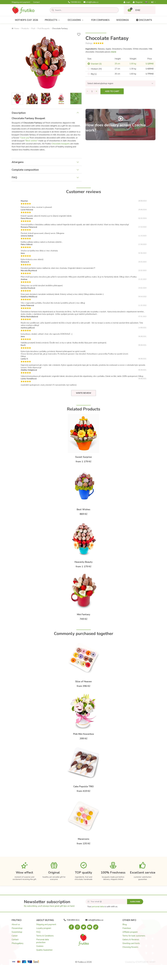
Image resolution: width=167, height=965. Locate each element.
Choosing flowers (130, 947)
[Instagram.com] (77, 927)
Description (19, 113)
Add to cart (112, 91)
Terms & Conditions (45, 935)
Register (138, 2)
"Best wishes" (31, 140)
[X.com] (83, 927)
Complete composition (25, 170)
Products (53, 20)
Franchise (126, 928)
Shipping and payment (21, 2)
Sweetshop (17, 932)
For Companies (100, 20)
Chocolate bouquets (61, 143)
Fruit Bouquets (44, 28)
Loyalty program (43, 928)
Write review (83, 393)
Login (127, 2)
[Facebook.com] (71, 927)
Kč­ (152, 2)
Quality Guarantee (44, 949)
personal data (98, 906)
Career (15, 935)
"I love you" (25, 137)
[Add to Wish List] (78, 34)
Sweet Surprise (83, 457)
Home (15, 28)
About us (16, 924)
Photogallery (17, 943)
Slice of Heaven (83, 681)
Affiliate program (130, 932)
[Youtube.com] (89, 927)
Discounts (144, 20)
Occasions (76, 20)
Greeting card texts (131, 943)
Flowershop (17, 928)
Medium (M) (96, 68)
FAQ (14, 177)
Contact (36, 2)
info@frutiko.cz (91, 2)
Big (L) (94, 74)
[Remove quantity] (87, 91)
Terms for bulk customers (133, 935)
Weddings (122, 20)
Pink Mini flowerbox (83, 734)
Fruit (33, 28)
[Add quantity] (96, 91)
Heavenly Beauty (83, 562)
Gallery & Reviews (130, 939)
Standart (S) (96, 63)
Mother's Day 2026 (26, 20)
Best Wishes (83, 509)
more (113, 51)
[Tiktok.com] (95, 927)
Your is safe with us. (102, 906)
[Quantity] (92, 91)
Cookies (39, 946)
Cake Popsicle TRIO (83, 786)
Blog (124, 924)
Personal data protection (42, 941)
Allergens (18, 162)
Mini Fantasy (83, 614)
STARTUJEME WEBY (145, 962)
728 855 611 (74, 2)
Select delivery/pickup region (100, 83)
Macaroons (83, 839)
